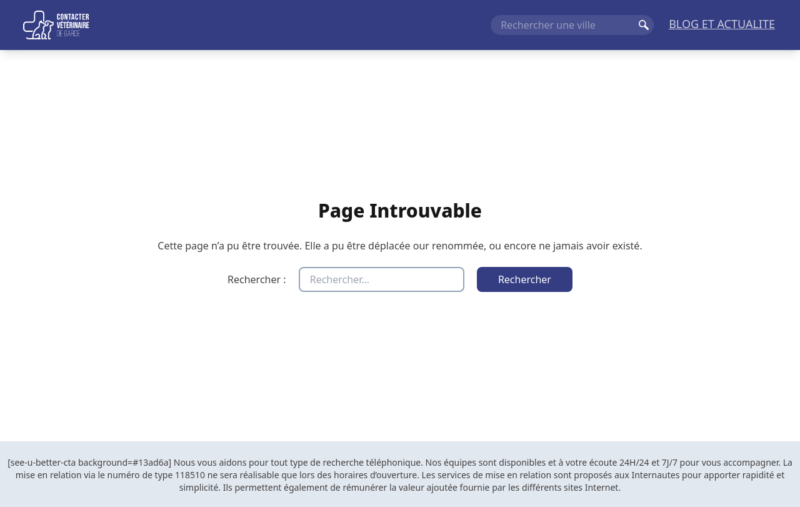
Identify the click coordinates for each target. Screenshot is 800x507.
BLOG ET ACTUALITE (722, 23)
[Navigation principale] (400, 25)
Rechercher (643, 25)
